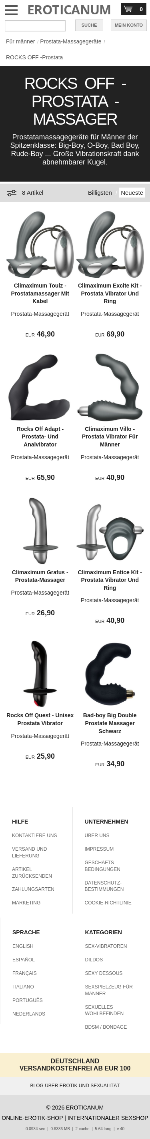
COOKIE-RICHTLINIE (108, 903)
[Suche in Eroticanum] (35, 25)
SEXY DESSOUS (104, 973)
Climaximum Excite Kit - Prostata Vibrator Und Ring (110, 293)
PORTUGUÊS (27, 1000)
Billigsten (100, 192)
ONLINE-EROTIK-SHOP (32, 1118)
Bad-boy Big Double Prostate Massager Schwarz (110, 723)
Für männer (20, 41)
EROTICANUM (69, 9)
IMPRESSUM (99, 849)
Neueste (132, 192)
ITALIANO (23, 987)
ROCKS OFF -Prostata (34, 57)
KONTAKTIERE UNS (34, 835)
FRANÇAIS (24, 973)
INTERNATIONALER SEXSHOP (108, 1118)
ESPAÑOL (23, 960)
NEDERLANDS (28, 1014)
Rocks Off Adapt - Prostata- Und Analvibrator (40, 437)
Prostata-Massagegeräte (70, 41)
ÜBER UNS (97, 835)
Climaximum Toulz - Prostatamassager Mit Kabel (40, 293)
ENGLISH (23, 946)
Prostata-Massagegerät (40, 314)
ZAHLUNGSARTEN (33, 889)
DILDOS (94, 960)
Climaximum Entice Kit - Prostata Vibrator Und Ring (110, 580)
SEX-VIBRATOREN (106, 946)
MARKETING (26, 903)
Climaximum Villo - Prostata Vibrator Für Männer (110, 437)
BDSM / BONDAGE (106, 1027)
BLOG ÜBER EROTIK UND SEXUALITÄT (75, 1085)
